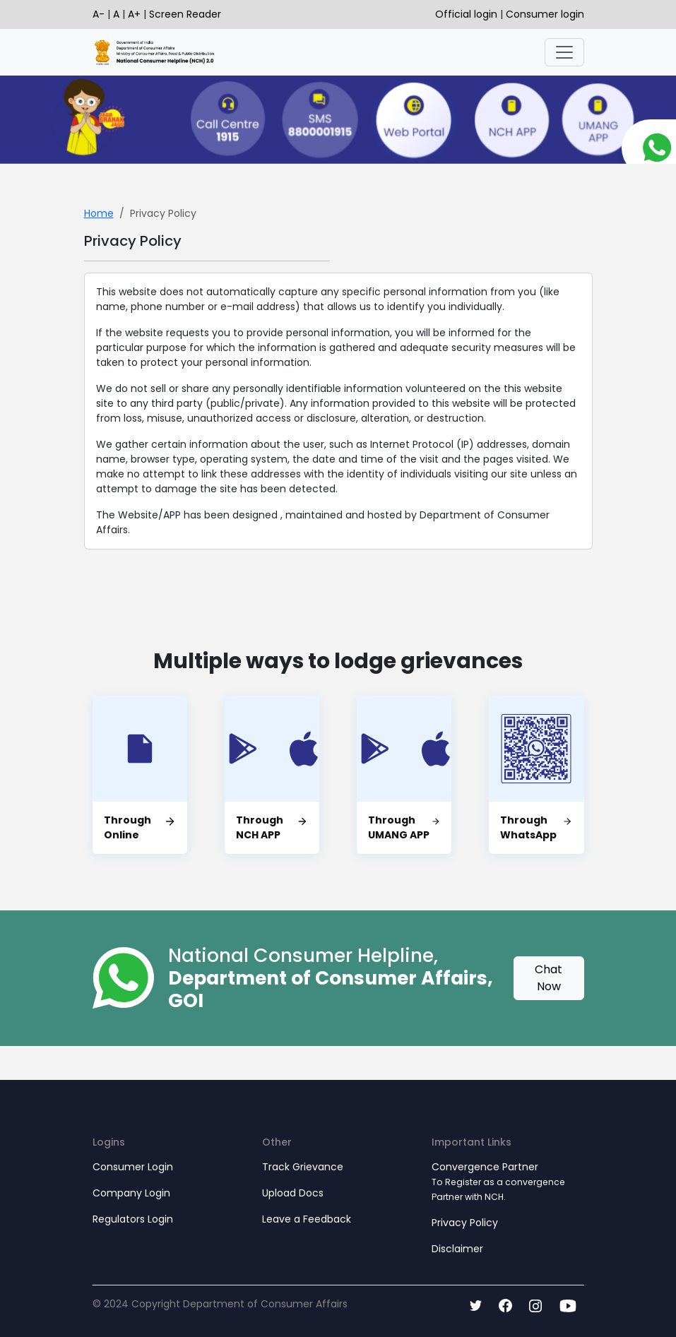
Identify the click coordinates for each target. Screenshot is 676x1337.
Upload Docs (293, 1193)
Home (99, 213)
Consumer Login (133, 1167)
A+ (134, 14)
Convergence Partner (498, 1181)
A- (99, 14)
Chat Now (548, 977)
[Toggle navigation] (564, 52)
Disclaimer (457, 1249)
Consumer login (545, 14)
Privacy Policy (465, 1223)
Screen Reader (185, 14)
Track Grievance (302, 1167)
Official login (467, 14)
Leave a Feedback (306, 1219)
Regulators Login (133, 1219)
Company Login (131, 1193)
